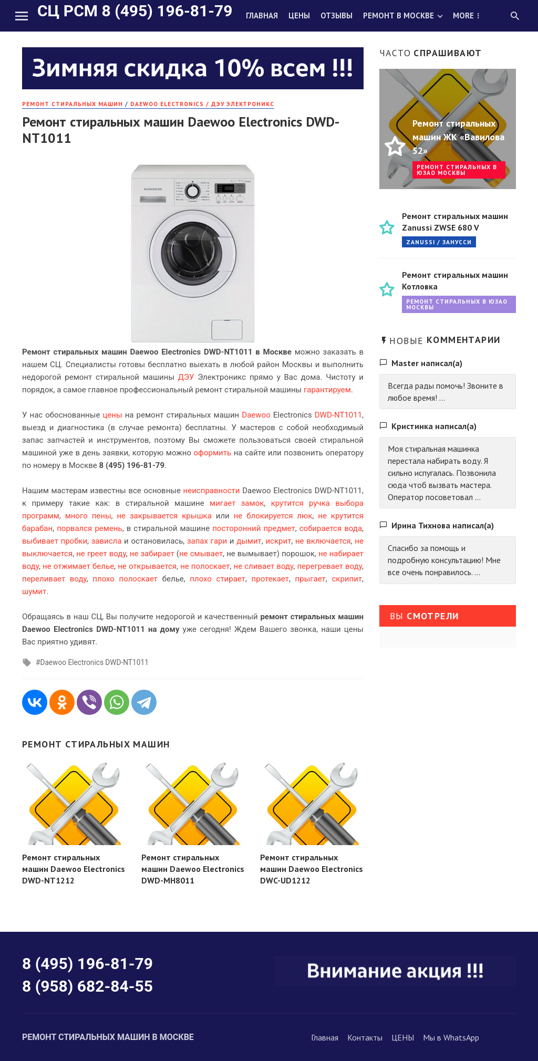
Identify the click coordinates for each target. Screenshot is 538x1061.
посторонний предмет (253, 528)
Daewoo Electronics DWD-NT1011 (94, 662)
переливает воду (54, 579)
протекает (270, 579)
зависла (106, 541)
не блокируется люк (273, 516)
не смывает (201, 553)
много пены (88, 516)
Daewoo (256, 415)
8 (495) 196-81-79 (87, 963)
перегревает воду (329, 566)
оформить (213, 452)
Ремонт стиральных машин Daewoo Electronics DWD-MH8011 (192, 869)
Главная (262, 15)
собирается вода (330, 528)
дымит (249, 541)
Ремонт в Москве (398, 15)
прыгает (310, 579)
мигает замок (237, 503)
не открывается (147, 566)
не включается (323, 541)
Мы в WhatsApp (451, 1037)
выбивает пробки (54, 541)
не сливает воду (263, 566)
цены (112, 415)
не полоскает (205, 566)
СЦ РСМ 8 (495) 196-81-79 (134, 11)
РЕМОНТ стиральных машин (72, 104)
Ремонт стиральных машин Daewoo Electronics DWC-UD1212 (311, 869)
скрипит (347, 579)
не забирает (152, 553)
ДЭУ (186, 377)
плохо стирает (217, 579)
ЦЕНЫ (402, 1037)
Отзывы (336, 15)
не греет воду (101, 553)
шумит (34, 591)
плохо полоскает (125, 579)
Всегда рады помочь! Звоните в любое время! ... (445, 391)
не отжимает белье (78, 566)
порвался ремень (89, 528)
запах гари (207, 541)
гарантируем (327, 389)
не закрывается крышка (164, 516)
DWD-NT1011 (338, 415)
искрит (278, 541)
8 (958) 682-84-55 (87, 986)
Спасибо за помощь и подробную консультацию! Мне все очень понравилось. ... (444, 560)
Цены (299, 15)
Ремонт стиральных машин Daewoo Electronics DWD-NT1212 (73, 869)
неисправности (211, 490)
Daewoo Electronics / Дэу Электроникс (202, 104)
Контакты (364, 1037)
